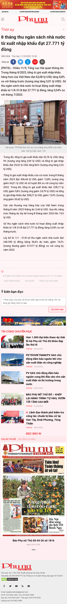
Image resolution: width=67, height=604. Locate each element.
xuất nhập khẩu (12, 281)
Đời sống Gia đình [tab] (27, 439)
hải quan (29, 281)
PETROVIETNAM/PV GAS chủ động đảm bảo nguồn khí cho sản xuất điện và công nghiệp (44, 358)
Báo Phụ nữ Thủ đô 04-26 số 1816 (33, 540)
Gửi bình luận (57, 309)
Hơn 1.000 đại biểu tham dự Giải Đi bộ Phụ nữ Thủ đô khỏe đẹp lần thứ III (45, 341)
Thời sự (7, 29)
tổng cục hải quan (48, 281)
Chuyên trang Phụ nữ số (57, 11)
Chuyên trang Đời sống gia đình (29, 11)
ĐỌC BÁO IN (33, 433)
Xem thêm (33, 554)
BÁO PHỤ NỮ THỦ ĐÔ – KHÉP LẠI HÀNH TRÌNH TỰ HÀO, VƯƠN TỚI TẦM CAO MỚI (45, 398)
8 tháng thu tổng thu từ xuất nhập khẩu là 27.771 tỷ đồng (32, 276)
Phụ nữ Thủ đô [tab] (8, 439)
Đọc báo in (5, 11)
